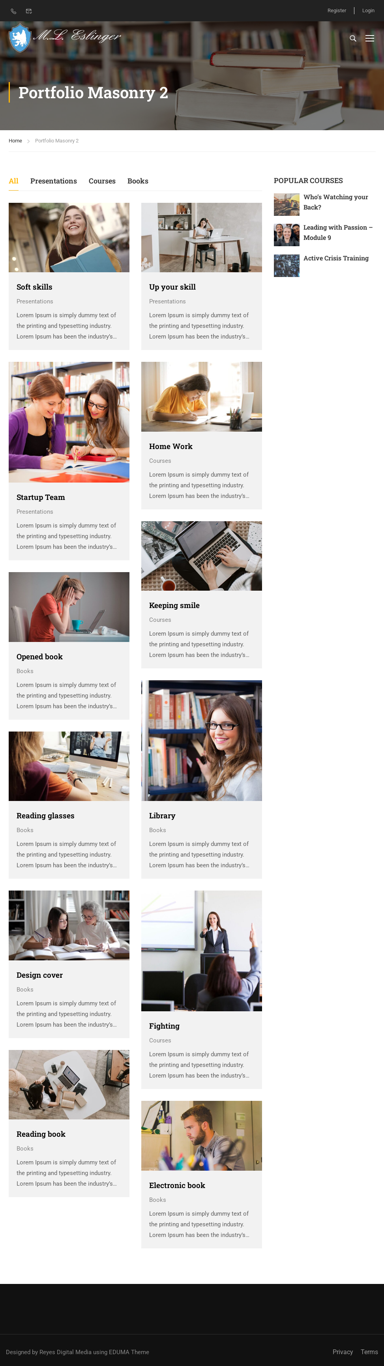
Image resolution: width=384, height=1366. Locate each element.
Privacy (343, 1352)
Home (15, 141)
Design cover (40, 975)
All (14, 180)
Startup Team (41, 497)
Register (337, 10)
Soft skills (34, 287)
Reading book (41, 1134)
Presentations (53, 180)
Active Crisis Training (336, 258)
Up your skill (172, 287)
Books (137, 180)
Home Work (171, 446)
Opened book (40, 656)
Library (162, 815)
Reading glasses (46, 815)
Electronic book (177, 1185)
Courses (102, 180)
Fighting (164, 1026)
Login (368, 10)
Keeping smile (174, 605)
